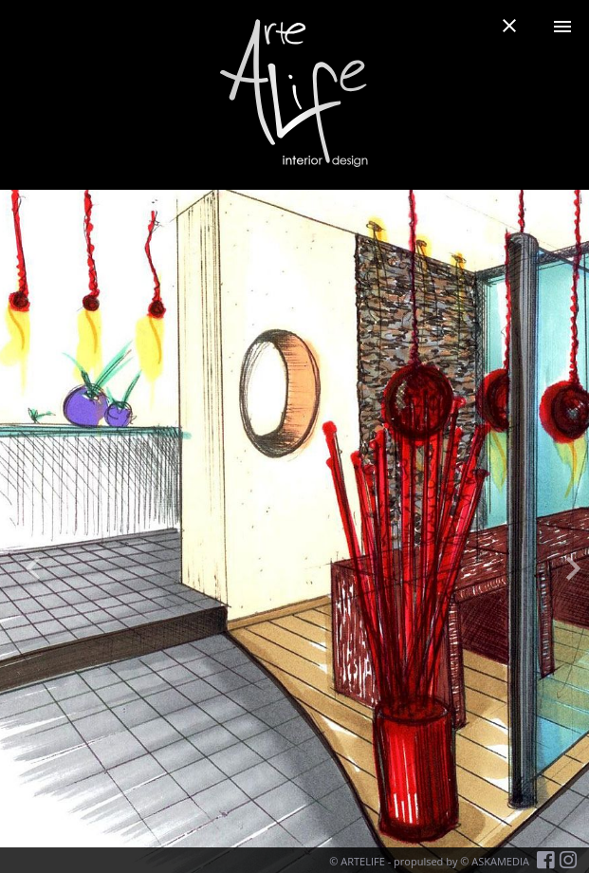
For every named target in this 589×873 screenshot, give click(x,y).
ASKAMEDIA (500, 861)
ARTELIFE (363, 861)
